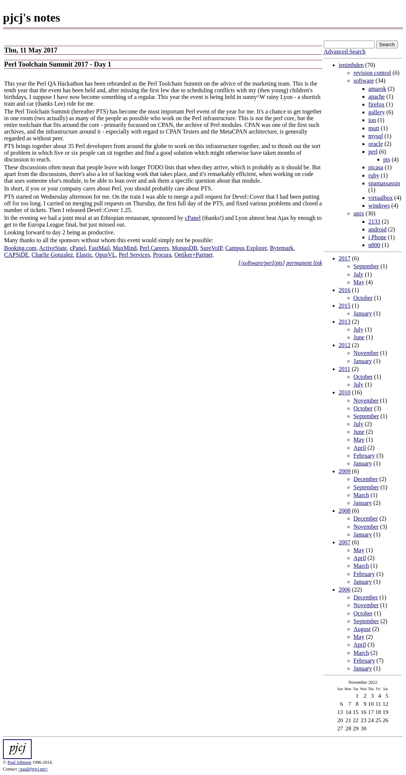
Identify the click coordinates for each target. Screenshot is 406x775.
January (363, 313)
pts (386, 159)
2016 (345, 290)
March (361, 495)
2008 (345, 510)
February (364, 455)
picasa (375, 167)
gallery (376, 112)
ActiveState (53, 248)
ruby (373, 175)
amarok (377, 89)
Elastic (84, 255)
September (366, 266)
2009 (345, 471)
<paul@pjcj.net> (33, 769)
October (363, 298)
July (359, 274)
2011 (344, 369)
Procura (162, 255)
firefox (376, 104)
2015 (345, 305)
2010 (345, 392)
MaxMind (125, 248)
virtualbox (380, 198)
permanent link (304, 263)
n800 (374, 245)
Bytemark (281, 248)
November (366, 353)
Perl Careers (154, 248)
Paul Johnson (19, 762)
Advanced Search (344, 51)
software (364, 80)
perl (373, 151)
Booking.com (20, 248)
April (360, 448)
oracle (375, 144)
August (362, 629)
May (359, 282)
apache (376, 96)
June (359, 337)
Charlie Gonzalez (52, 255)
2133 (374, 221)
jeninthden (351, 65)
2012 (345, 345)
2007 (345, 542)
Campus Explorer (246, 248)
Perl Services (134, 255)
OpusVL (105, 255)
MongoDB (184, 248)
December (366, 479)
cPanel (193, 218)
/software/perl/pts (261, 263)
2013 (345, 321)
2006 (345, 589)
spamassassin (384, 183)
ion (372, 120)
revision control (372, 73)
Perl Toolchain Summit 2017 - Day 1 (57, 64)
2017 (345, 258)
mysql (375, 136)
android (377, 229)
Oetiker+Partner (193, 255)
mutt (373, 128)
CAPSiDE (16, 255)
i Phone (377, 237)
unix (359, 213)
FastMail (99, 248)
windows (379, 205)
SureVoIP (211, 248)
